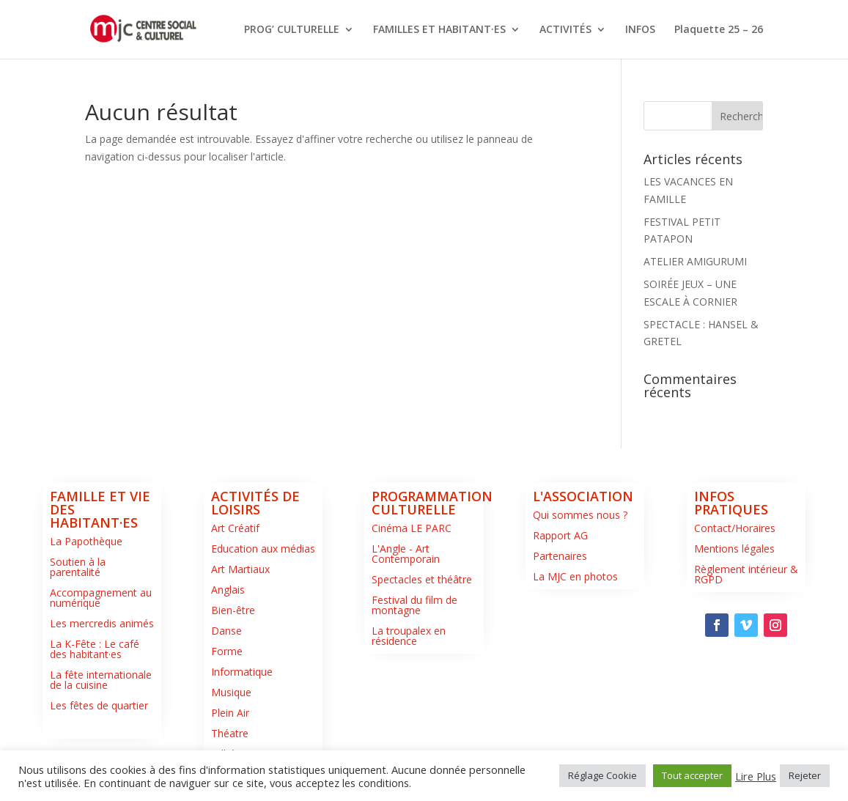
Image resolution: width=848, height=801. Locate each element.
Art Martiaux (240, 569)
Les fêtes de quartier (99, 705)
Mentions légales (734, 548)
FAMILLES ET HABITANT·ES (439, 30)
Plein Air (230, 713)
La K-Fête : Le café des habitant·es (94, 649)
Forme (227, 651)
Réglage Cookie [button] (602, 775)
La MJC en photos (575, 576)
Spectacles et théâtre (422, 579)
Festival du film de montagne (414, 605)
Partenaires (560, 556)
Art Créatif (235, 528)
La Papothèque (86, 541)
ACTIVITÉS (565, 30)
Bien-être (233, 610)
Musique (231, 692)
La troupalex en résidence (409, 636)
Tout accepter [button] (692, 775)
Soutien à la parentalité (78, 567)
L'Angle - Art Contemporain (406, 554)
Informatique (242, 672)
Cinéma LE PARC (411, 528)
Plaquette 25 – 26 (718, 30)
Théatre (229, 733)
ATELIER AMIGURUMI (695, 261)
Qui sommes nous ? (580, 515)
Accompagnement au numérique (101, 598)
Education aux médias (263, 548)
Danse (226, 631)
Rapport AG (560, 535)
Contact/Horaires (734, 528)
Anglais (228, 590)
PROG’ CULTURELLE (291, 30)
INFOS (640, 30)
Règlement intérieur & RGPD (746, 574)
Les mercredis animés (102, 623)
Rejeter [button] (805, 775)
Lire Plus (755, 776)
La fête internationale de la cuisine (101, 680)
